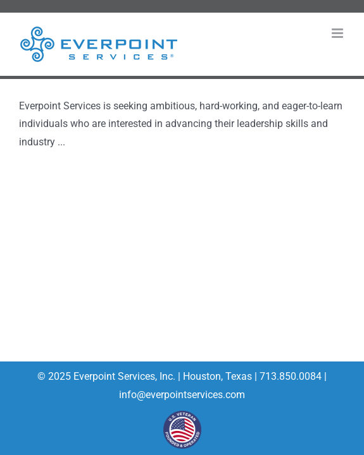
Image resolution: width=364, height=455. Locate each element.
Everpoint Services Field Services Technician (156, 87)
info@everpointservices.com (182, 395)
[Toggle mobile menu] (338, 33)
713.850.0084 (289, 376)
